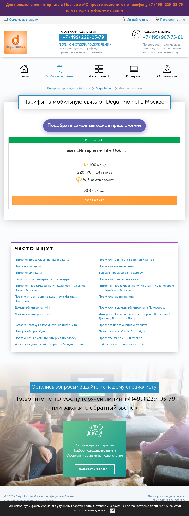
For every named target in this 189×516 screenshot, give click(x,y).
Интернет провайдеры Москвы (68, 88)
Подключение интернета (116, 266)
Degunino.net (104, 88)
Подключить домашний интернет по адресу (45, 338)
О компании (167, 71)
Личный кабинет (136, 19)
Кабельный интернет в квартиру (121, 344)
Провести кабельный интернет (120, 338)
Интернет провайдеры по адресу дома (42, 259)
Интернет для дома (28, 272)
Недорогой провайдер (30, 331)
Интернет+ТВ (99, 71)
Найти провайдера (28, 266)
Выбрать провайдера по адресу (121, 272)
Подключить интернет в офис (120, 279)
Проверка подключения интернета (123, 325)
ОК (112, 510)
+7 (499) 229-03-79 (166, 5)
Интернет (134, 71)
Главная (24, 71)
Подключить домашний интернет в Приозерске (132, 307)
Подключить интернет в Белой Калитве (126, 259)
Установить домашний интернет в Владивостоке (49, 344)
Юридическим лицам (21, 19)
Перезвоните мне (170, 19)
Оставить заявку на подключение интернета (46, 325)
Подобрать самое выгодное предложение (94, 125)
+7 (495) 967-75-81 (163, 37)
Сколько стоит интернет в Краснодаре (42, 279)
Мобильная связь (59, 71)
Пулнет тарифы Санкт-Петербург (122, 331)
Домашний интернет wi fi (32, 307)
